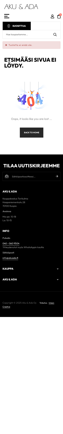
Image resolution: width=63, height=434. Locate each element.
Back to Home (31, 132)
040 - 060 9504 (11, 243)
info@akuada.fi (10, 257)
